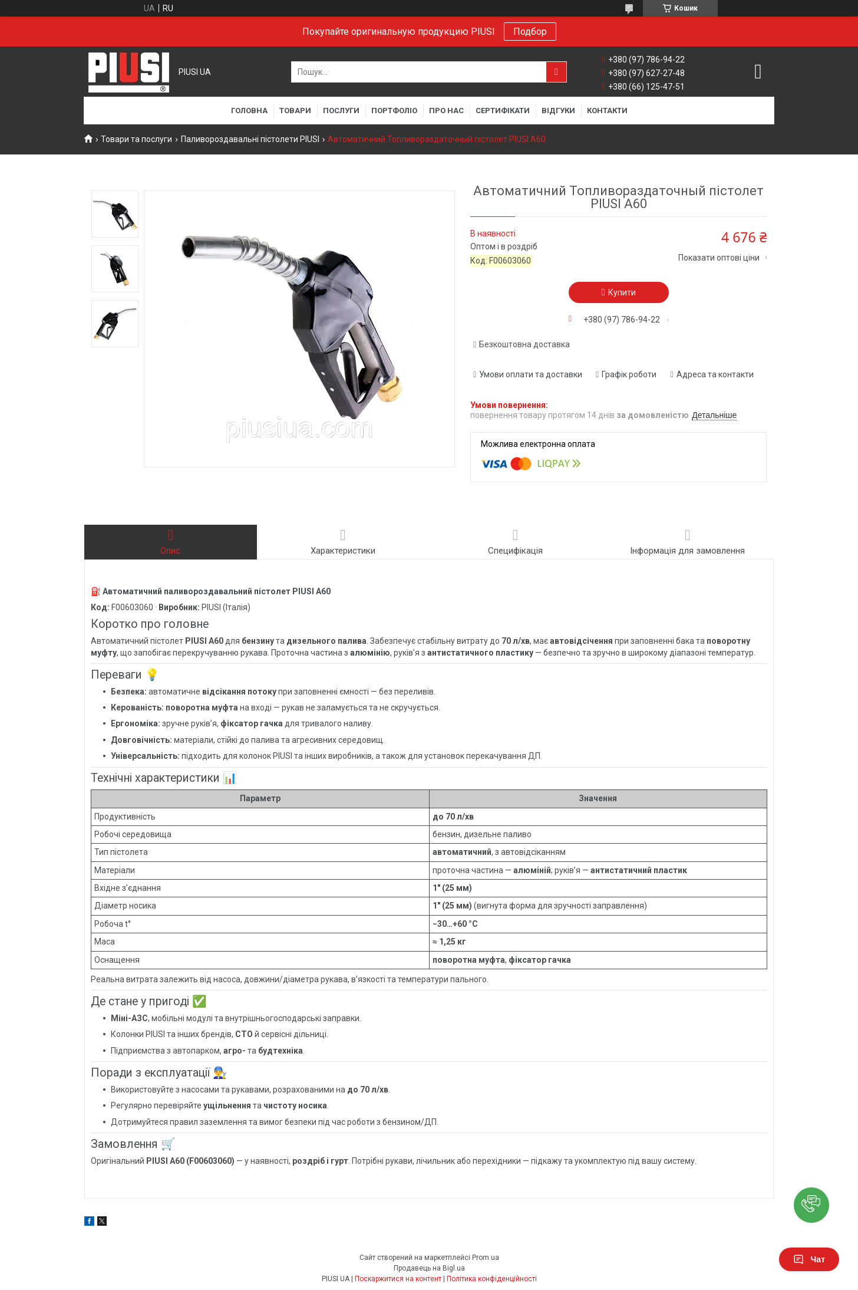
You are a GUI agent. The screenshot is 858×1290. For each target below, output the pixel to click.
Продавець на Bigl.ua (429, 1268)
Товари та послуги (136, 139)
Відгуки (558, 110)
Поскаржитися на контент (398, 1279)
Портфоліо (394, 110)
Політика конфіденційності (492, 1279)
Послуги (341, 110)
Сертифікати (503, 110)
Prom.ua (485, 1257)
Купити (622, 292)
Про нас (446, 110)
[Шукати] (556, 72)
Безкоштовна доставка (524, 344)
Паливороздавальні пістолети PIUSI (250, 139)
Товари (295, 110)
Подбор (530, 31)
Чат (809, 1259)
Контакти (607, 110)
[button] (811, 1205)
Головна (249, 110)
